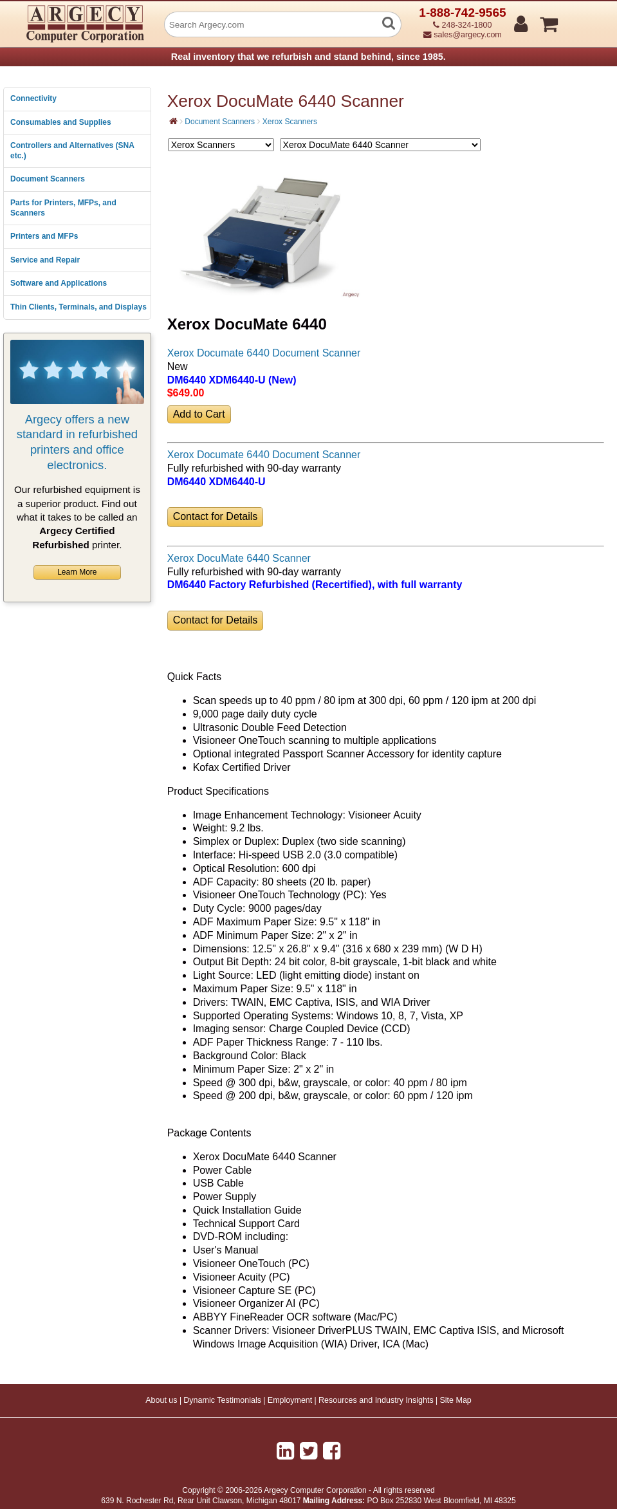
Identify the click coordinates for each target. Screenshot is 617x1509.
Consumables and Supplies (60, 122)
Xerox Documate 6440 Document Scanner (264, 352)
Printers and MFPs (44, 236)
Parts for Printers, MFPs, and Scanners (63, 208)
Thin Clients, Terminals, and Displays (78, 306)
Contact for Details (215, 516)
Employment (290, 1400)
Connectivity (33, 98)
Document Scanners (47, 178)
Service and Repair (45, 259)
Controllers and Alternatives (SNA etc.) (72, 150)
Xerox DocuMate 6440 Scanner (239, 558)
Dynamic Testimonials (222, 1400)
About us (161, 1400)
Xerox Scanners (289, 121)
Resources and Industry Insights (376, 1400)
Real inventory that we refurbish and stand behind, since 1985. (308, 56)
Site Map (455, 1400)
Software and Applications (58, 283)
